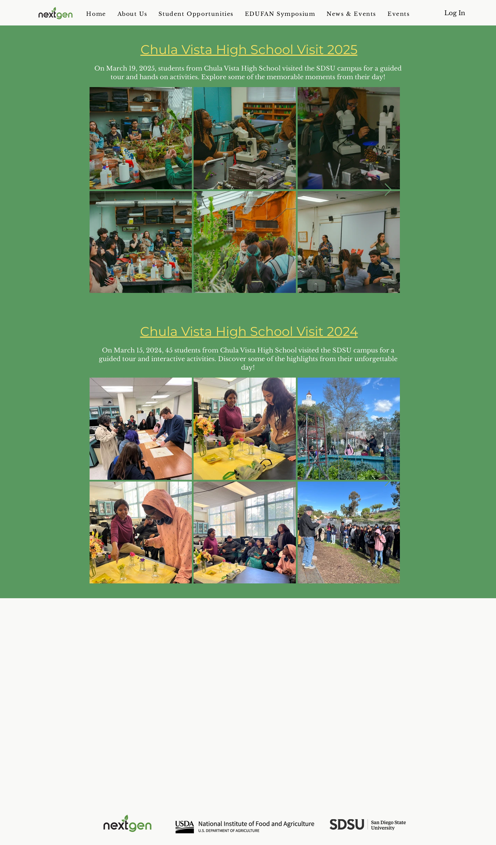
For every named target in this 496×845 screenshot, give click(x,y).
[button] (132, 13)
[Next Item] (388, 190)
